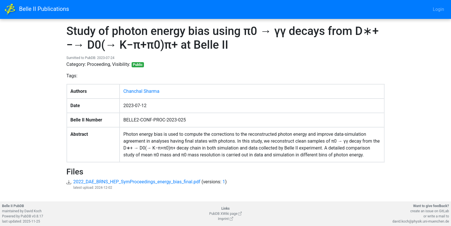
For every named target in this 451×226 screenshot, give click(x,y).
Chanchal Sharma (141, 91)
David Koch (33, 211)
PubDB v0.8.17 (32, 216)
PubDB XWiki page (225, 214)
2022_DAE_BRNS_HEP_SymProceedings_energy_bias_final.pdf (136, 181)
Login (438, 9)
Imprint (225, 219)
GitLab (444, 211)
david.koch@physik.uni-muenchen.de (420, 221)
